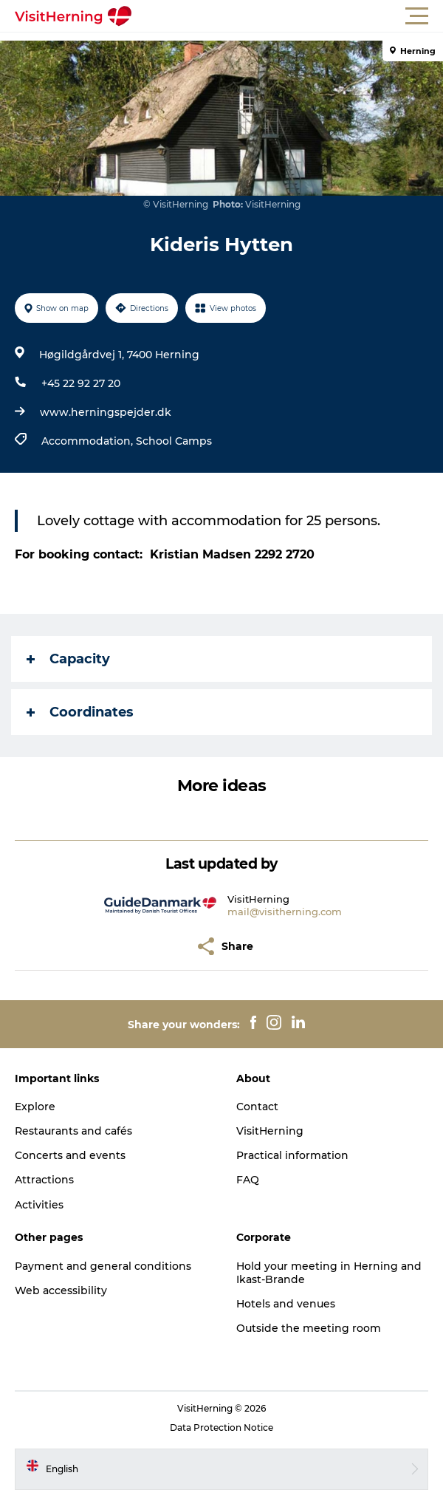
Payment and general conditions (103, 1266)
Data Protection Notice (221, 1427)
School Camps (174, 441)
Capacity (68, 659)
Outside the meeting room (308, 1328)
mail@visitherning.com (284, 911)
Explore (35, 1106)
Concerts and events (70, 1155)
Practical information (292, 1155)
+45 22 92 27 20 (80, 383)
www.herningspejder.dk (105, 412)
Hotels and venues (285, 1303)
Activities (39, 1204)
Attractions (44, 1179)
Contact (257, 1106)
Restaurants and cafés (73, 1131)
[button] (288, 16)
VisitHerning (269, 1131)
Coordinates (80, 712)
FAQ (247, 1179)
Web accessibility (61, 1290)
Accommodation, (88, 441)
